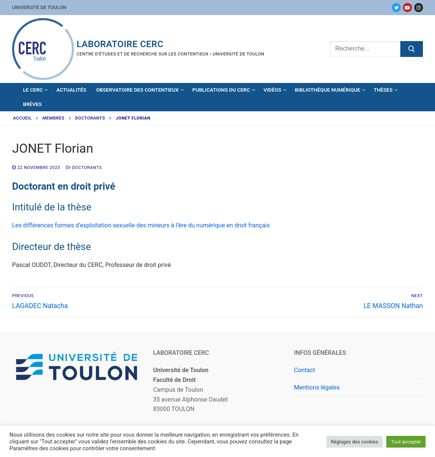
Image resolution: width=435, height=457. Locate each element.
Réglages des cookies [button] (354, 442)
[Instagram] (418, 7)
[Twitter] (396, 7)
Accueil (22, 118)
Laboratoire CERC (120, 44)
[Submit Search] (411, 49)
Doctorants (90, 118)
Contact (304, 370)
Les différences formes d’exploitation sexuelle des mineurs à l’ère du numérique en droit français (141, 225)
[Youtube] (407, 7)
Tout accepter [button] (406, 442)
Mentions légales (317, 387)
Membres (54, 118)
